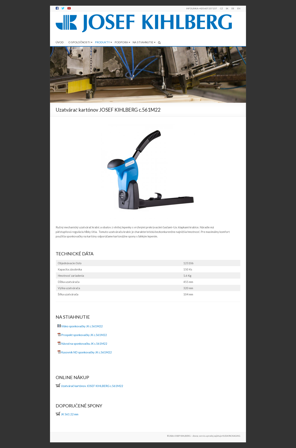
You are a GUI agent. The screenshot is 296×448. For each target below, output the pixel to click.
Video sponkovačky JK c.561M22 (82, 326)
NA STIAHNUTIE (143, 42)
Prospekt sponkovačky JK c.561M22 (84, 335)
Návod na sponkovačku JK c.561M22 (84, 343)
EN (238, 8)
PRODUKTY (102, 42)
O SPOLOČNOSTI (79, 42)
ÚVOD (60, 42)
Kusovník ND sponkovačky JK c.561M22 (86, 352)
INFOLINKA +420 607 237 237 (201, 8)
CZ (221, 8)
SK (227, 8)
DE (232, 8)
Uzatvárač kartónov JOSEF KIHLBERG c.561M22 (92, 386)
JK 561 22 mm (67, 414)
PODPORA (121, 42)
